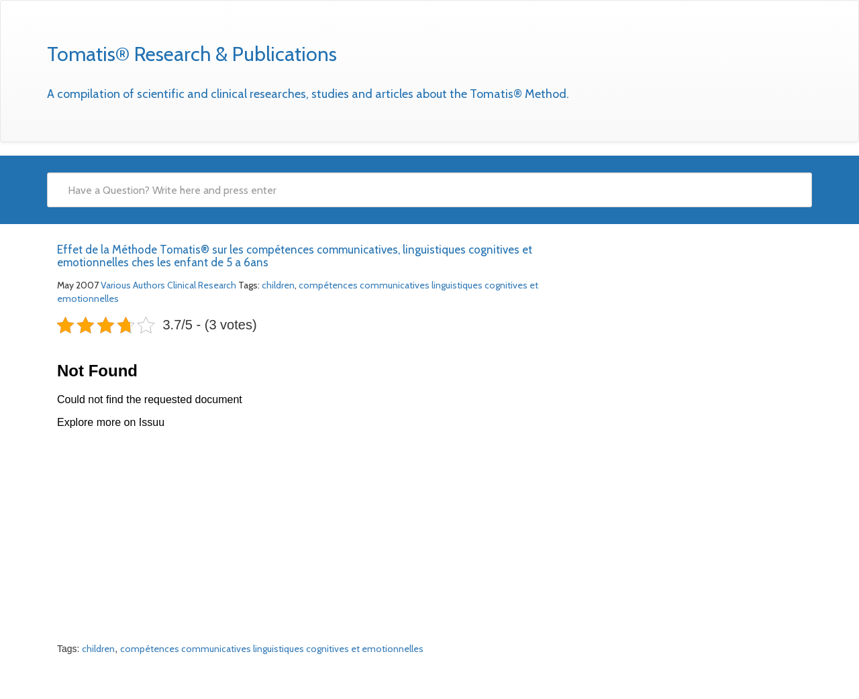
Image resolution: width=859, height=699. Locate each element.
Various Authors (133, 285)
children (278, 285)
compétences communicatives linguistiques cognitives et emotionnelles (271, 649)
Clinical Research (201, 285)
